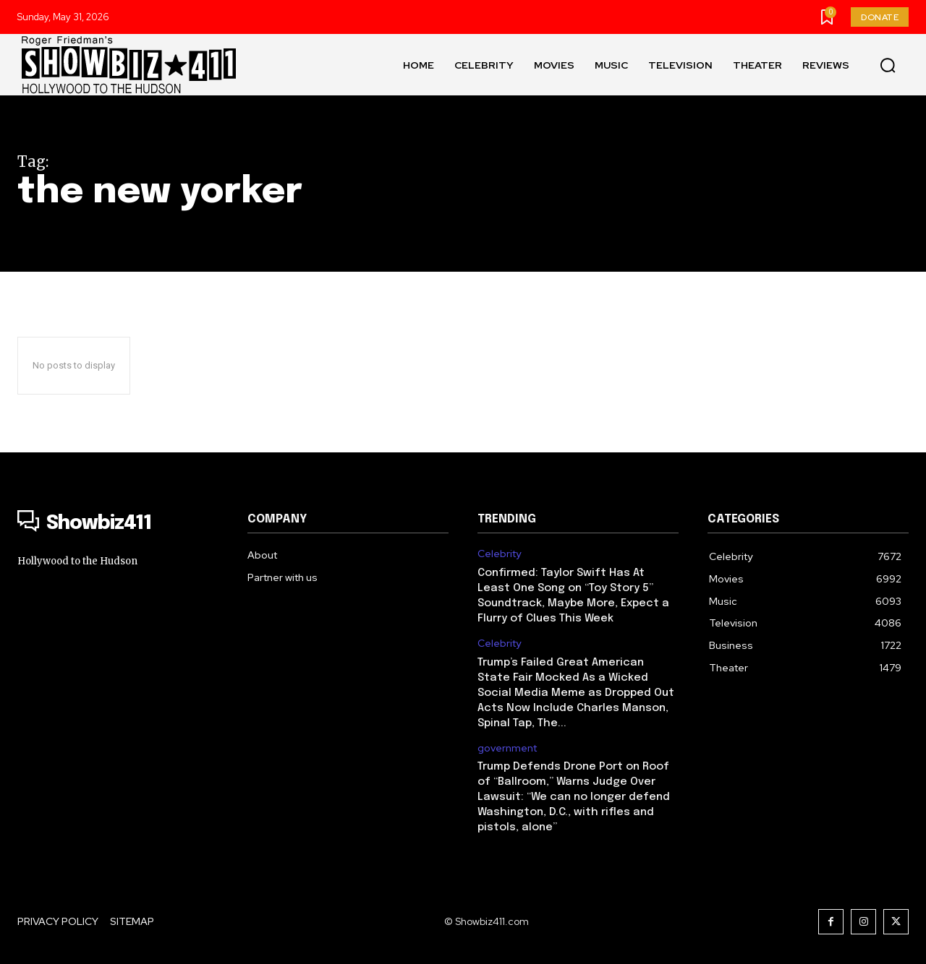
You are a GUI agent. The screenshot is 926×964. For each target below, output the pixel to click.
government (507, 748)
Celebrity (499, 554)
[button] (888, 65)
